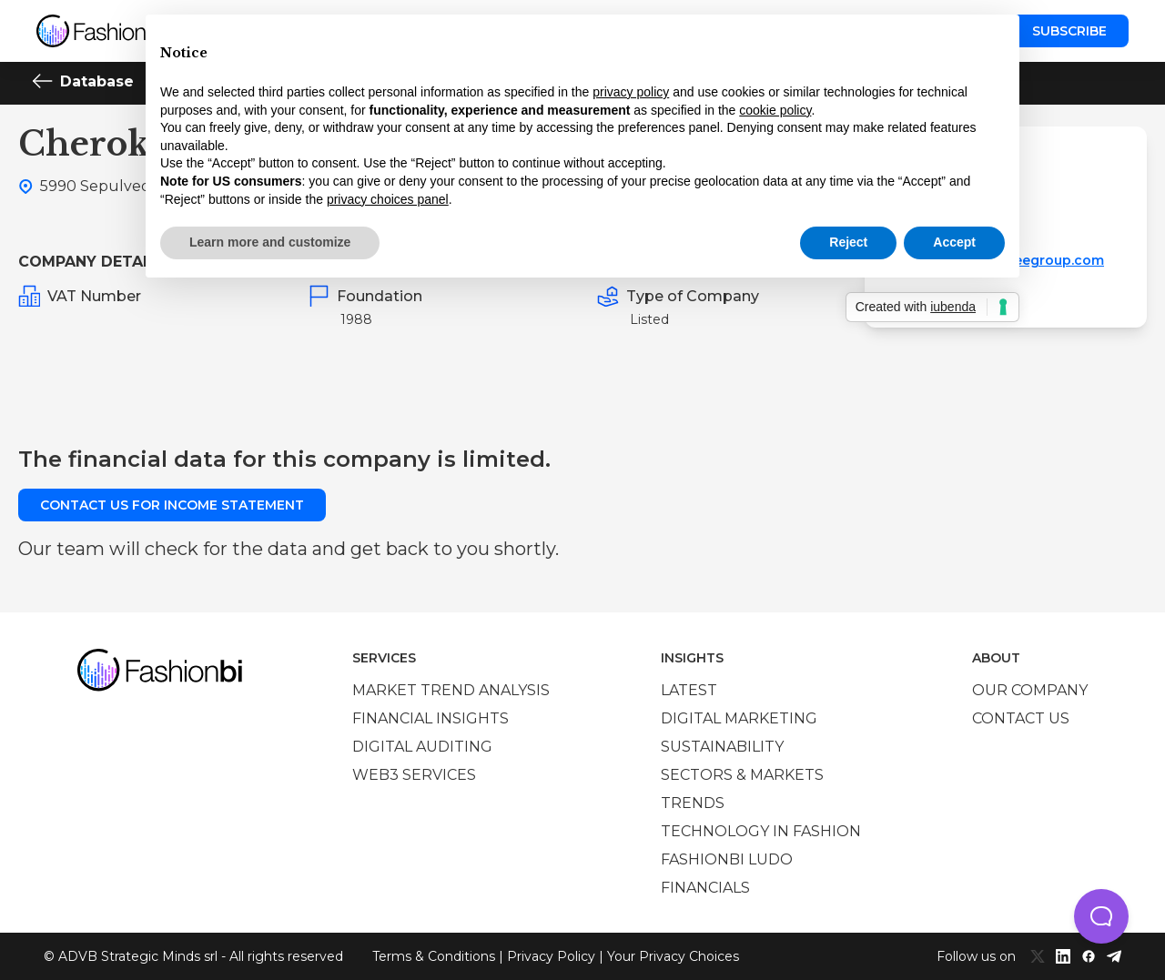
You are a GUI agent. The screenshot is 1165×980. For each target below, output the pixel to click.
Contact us (1020, 718)
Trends (692, 803)
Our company (1030, 690)
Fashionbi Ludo (727, 859)
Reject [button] (848, 242)
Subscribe (1069, 31)
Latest (689, 690)
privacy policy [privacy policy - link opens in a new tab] (631, 92)
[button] (1101, 916)
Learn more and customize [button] (269, 242)
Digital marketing (739, 718)
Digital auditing (422, 746)
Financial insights (430, 718)
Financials (705, 887)
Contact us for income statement (172, 505)
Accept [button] (954, 242)
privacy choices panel (388, 199)
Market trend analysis (451, 690)
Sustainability (722, 746)
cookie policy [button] (775, 110)
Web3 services (414, 774)
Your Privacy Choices (673, 956)
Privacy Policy (551, 956)
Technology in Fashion (761, 831)
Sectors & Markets (742, 774)
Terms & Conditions (433, 956)
